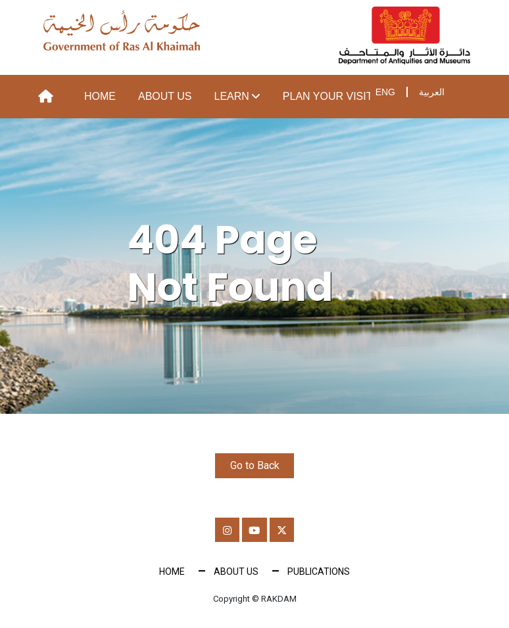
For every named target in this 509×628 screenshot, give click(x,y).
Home (100, 96)
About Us (165, 96)
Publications (318, 573)
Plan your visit (328, 96)
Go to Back (254, 465)
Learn (231, 96)
